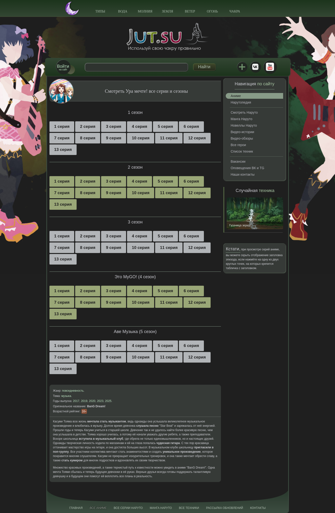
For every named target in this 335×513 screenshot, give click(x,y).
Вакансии (238, 161)
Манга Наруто (241, 119)
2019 (84, 401)
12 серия (197, 138)
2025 (108, 401)
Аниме (236, 96)
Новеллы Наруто (244, 125)
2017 (76, 401)
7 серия (62, 138)
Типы (100, 11)
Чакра (234, 11)
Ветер (190, 11)
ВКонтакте (255, 66)
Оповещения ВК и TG (247, 168)
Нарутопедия (241, 102)
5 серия (165, 126)
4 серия (139, 126)
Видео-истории (242, 132)
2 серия (87, 126)
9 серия (113, 138)
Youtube (270, 67)
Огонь (212, 11)
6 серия (191, 126)
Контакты (258, 508)
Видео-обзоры (242, 138)
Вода (122, 11)
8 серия (87, 138)
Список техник (242, 151)
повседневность (73, 390)
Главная (76, 508)
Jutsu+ (242, 67)
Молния (145, 11)
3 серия (113, 126)
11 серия (168, 138)
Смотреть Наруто (244, 112)
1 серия (62, 126)
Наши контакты (242, 174)
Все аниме (98, 508)
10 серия (140, 138)
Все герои (238, 145)
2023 (100, 401)
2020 (92, 401)
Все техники (189, 508)
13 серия (63, 149)
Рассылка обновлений (224, 508)
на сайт (63, 67)
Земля (167, 11)
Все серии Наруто (128, 508)
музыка (66, 396)
